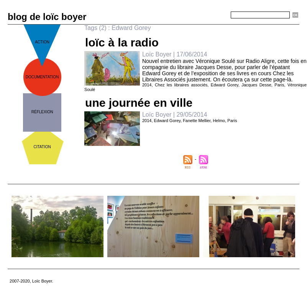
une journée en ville (138, 102)
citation (42, 147)
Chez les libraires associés (181, 85)
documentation (42, 77)
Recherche (217, 15)
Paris (279, 85)
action (42, 42)
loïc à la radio (122, 42)
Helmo (219, 120)
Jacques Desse (256, 85)
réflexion (42, 112)
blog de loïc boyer (47, 17)
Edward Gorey (224, 85)
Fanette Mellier (196, 120)
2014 (146, 85)
